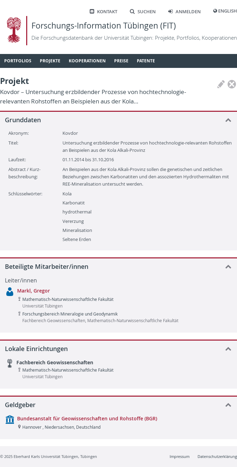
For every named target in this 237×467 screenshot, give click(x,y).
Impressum (180, 456)
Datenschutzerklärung (217, 456)
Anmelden (184, 12)
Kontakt (103, 12)
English (227, 11)
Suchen (143, 12)
